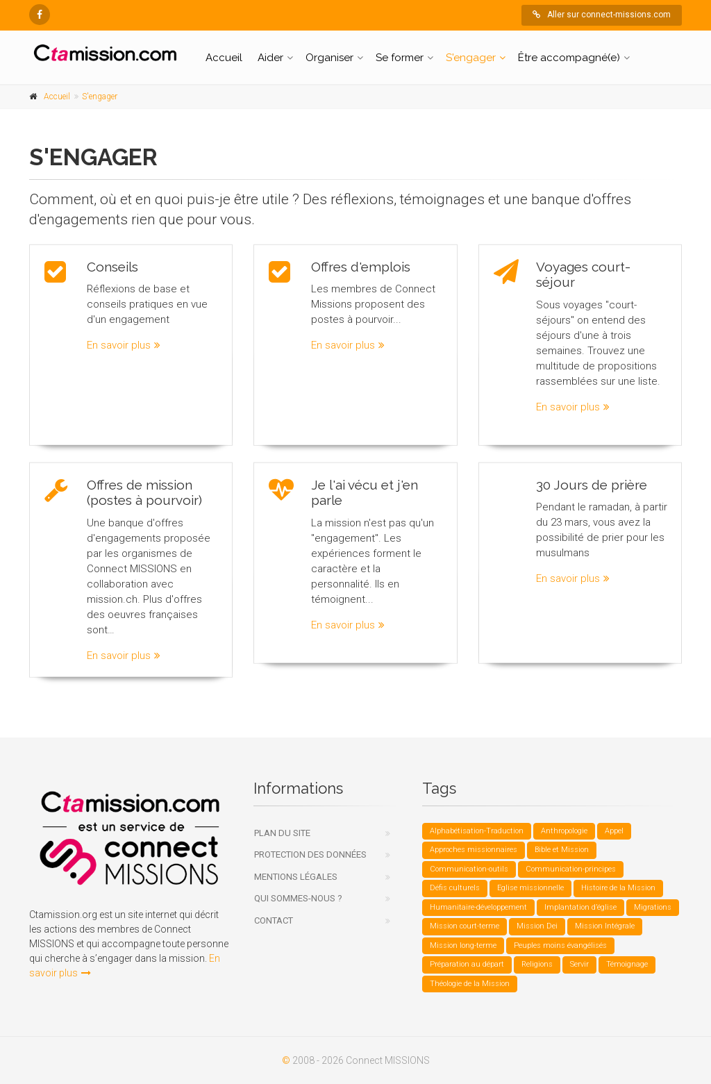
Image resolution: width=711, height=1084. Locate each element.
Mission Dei (537, 926)
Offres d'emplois (360, 265)
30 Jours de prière (591, 479)
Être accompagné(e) (569, 57)
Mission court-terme (464, 926)
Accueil (224, 57)
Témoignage (627, 964)
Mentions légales (295, 877)
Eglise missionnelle (530, 887)
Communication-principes (571, 869)
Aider (270, 57)
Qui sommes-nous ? (298, 898)
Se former (400, 57)
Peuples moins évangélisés (560, 945)
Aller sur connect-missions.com (602, 14)
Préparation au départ (467, 964)
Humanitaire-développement (478, 907)
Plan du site (282, 833)
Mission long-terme (463, 945)
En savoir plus (123, 344)
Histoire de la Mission (618, 887)
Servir (579, 964)
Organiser (329, 57)
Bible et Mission (562, 849)
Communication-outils (469, 869)
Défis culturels (455, 887)
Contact (273, 920)
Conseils (112, 265)
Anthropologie (564, 830)
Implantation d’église (580, 907)
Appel (614, 830)
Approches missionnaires (473, 849)
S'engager (471, 57)
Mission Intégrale (605, 926)
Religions (537, 964)
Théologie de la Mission (470, 983)
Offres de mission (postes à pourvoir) (144, 487)
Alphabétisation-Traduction (477, 830)
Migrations (652, 907)
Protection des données (310, 854)
